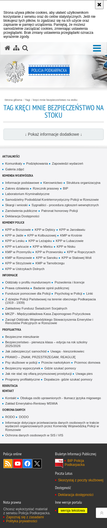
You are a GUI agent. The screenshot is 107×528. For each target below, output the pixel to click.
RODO (10, 417)
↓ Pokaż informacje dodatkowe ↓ (53, 134)
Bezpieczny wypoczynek (22, 368)
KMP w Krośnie (71, 235)
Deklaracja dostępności (75, 495)
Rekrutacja (10, 385)
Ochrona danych (13, 409)
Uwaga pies (84, 373)
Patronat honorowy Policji (59, 210)
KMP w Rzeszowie (18, 257)
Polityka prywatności (21, 521)
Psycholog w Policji (68, 293)
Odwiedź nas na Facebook (27, 463)
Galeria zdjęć (14, 169)
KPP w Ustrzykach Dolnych (24, 269)
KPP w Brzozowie (18, 229)
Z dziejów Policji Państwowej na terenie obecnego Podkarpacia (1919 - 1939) (50, 301)
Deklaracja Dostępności (22, 216)
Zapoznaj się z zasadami (25, 517)
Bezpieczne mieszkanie (22, 336)
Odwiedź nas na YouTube (17, 463)
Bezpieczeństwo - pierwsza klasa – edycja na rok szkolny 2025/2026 (46, 344)
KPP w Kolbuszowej (41, 235)
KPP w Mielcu (43, 246)
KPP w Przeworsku (49, 252)
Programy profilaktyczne (22, 379)
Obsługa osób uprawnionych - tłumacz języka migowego (60, 398)
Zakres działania (17, 188)
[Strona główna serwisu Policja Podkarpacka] (7, 48)
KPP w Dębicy (45, 229)
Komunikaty (13, 163)
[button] (97, 48)
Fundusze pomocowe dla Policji (28, 293)
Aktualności (11, 156)
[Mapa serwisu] (16, 48)
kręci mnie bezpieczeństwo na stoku (55, 99)
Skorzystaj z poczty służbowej (80, 480)
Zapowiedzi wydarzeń (67, 163)
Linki (89, 293)
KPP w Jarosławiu (72, 229)
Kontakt (8, 391)
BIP (65, 188)
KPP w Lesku (14, 241)
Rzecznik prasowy (46, 188)
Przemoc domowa (87, 362)
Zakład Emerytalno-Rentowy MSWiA (31, 403)
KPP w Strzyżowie (18, 263)
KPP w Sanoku (47, 257)
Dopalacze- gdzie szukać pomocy (68, 379)
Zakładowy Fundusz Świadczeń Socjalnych (36, 308)
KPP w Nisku (66, 246)
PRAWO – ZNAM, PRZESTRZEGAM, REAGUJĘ (40, 357)
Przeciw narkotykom (55, 362)
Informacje (10, 275)
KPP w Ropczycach (81, 252)
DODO (24, 417)
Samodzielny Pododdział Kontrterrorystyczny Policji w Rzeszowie (52, 199)
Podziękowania (37, 163)
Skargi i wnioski (16, 205)
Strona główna (13, 99)
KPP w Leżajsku (40, 241)
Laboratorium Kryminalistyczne (27, 194)
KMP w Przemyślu (18, 252)
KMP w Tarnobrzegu (49, 263)
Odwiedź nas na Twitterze (37, 463)
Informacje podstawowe (22, 182)
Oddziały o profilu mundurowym (28, 282)
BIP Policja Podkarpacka (74, 463)
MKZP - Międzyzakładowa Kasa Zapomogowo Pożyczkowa (47, 314)
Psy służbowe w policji (21, 362)
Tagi (27, 99)
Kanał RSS (8, 463)
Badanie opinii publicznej (51, 288)
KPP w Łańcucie (17, 246)
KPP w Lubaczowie (70, 241)
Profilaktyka (11, 329)
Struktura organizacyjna (83, 182)
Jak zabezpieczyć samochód (26, 351)
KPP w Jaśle (14, 235)
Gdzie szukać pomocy (60, 368)
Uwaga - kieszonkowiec (67, 351)
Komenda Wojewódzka (17, 175)
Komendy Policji (13, 222)
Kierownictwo (52, 182)
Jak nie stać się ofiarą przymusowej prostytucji (38, 373)
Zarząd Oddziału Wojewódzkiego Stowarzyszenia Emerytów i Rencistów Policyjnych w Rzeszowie (49, 321)
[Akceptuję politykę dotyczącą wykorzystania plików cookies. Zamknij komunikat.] (99, 4)
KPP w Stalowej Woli (77, 257)
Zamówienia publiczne (21, 210)
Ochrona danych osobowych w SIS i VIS (34, 435)
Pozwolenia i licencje (69, 282)
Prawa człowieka (17, 288)
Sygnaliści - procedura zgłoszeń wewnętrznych (65, 205)
